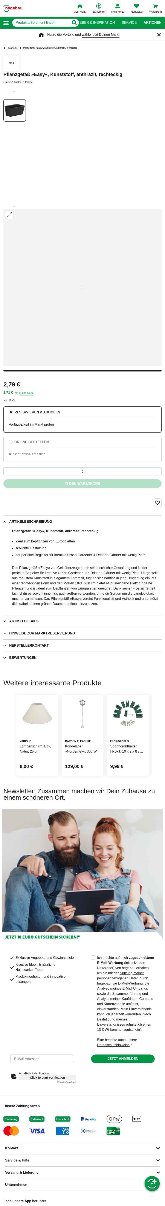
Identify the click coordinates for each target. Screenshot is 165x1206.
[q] (40, 23)
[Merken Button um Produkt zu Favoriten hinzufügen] (157, 502)
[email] (42, 1059)
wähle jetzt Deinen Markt (100, 34)
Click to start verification (47, 1077)
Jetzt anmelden (122, 1058)
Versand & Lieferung (22, 1172)
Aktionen (153, 22)
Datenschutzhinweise (113, 1045)
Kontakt (11, 1148)
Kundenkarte (26, 393)
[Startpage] (12, 8)
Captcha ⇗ (66, 1082)
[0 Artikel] (82, 472)
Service (129, 22)
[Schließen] (159, 34)
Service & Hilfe (17, 1160)
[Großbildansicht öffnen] (82, 287)
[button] (6, 22)
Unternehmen (16, 1185)
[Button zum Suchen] (74, 23)
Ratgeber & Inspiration (92, 22)
